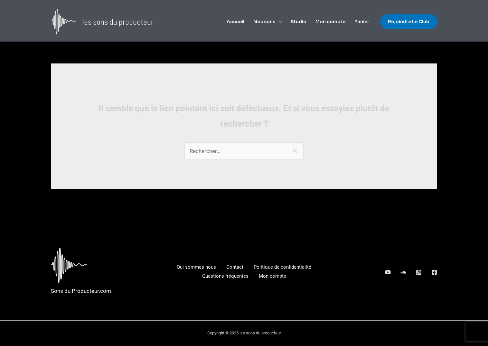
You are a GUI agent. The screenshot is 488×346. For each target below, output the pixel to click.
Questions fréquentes (225, 276)
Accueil (235, 21)
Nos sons (264, 21)
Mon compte (330, 21)
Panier (361, 21)
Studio (298, 21)
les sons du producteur (118, 21)
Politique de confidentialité (282, 267)
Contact (234, 267)
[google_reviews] (403, 272)
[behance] (388, 272)
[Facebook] (434, 272)
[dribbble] (419, 272)
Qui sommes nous (196, 267)
